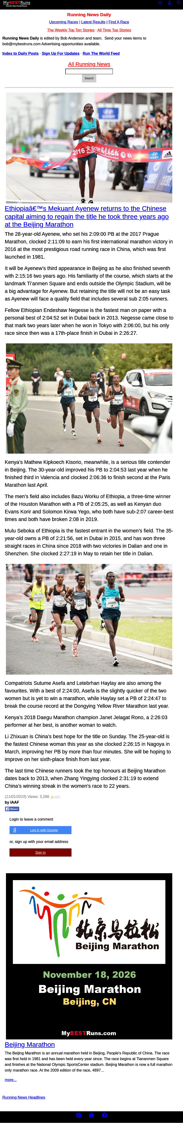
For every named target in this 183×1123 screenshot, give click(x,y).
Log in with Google (44, 830)
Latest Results (93, 22)
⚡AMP (55, 797)
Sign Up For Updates (60, 53)
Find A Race (119, 22)
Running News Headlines (23, 1097)
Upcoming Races (63, 22)
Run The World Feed (101, 53)
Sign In (40, 852)
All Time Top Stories (114, 30)
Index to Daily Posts (20, 53)
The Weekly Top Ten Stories (70, 30)
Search (89, 78)
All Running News (89, 64)
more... (11, 1080)
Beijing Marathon (30, 1044)
